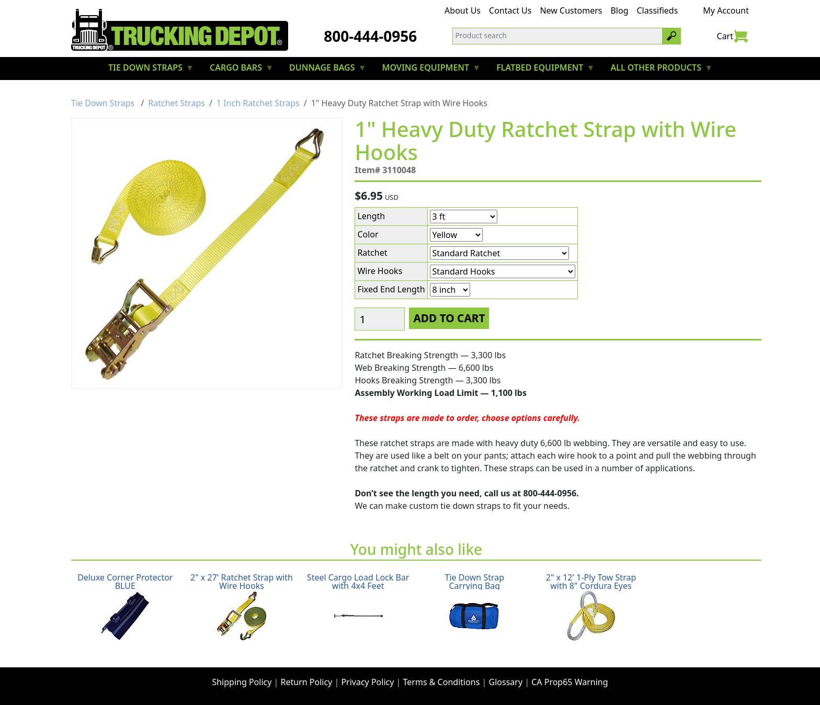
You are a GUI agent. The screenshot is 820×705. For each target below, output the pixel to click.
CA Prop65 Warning (569, 682)
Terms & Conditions (441, 682)
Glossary (506, 682)
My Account (726, 10)
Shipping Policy (241, 682)
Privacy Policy (367, 682)
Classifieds (657, 10)
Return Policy (307, 682)
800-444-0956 (370, 36)
